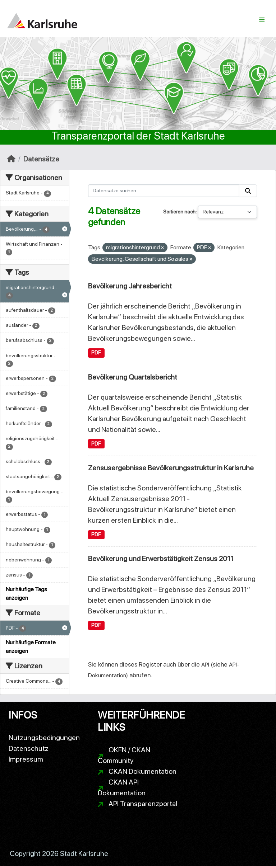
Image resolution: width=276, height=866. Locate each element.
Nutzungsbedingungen (44, 737)
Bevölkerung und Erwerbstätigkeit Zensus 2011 (161, 558)
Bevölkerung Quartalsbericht (132, 377)
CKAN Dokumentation (142, 771)
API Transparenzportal (143, 803)
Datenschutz (29, 748)
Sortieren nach (179, 212)
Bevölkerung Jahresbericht (130, 286)
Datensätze (41, 159)
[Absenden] (248, 190)
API (205, 664)
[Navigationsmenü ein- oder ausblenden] (262, 20)
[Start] (11, 159)
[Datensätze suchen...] (164, 190)
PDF (96, 352)
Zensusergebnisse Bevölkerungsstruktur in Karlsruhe (171, 467)
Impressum (26, 759)
